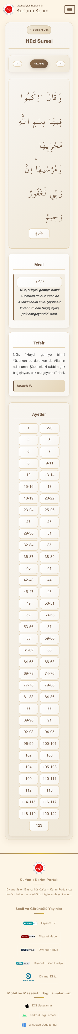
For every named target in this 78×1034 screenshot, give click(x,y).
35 (49, 545)
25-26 (49, 510)
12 (28, 475)
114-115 (29, 802)
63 (49, 650)
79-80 (49, 685)
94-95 (49, 732)
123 (39, 825)
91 (49, 720)
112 (28, 790)
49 (28, 603)
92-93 (28, 732)
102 (28, 755)
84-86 (49, 697)
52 (28, 615)
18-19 (28, 498)
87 (28, 709)
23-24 (28, 510)
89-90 (28, 720)
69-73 (28, 674)
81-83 (28, 697)
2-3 (49, 428)
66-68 (49, 662)
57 (49, 627)
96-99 (28, 744)
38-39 (49, 557)
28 (49, 522)
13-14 (49, 475)
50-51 (49, 603)
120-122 (50, 814)
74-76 (49, 674)
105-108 (50, 767)
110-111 (50, 779)
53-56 (49, 615)
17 (49, 487)
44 (49, 580)
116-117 (50, 802)
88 (49, 709)
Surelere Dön (39, 30)
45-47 (28, 592)
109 (28, 779)
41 (49, 568)
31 (49, 533)
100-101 (50, 744)
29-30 (28, 533)
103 (49, 755)
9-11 (49, 463)
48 (49, 592)
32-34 (28, 545)
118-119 (29, 814)
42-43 (28, 580)
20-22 (49, 498)
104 (28, 767)
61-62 (28, 650)
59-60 (49, 639)
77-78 (28, 685)
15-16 (28, 487)
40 (28, 568)
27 (28, 522)
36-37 (28, 557)
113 (49, 790)
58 (28, 639)
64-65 (28, 662)
